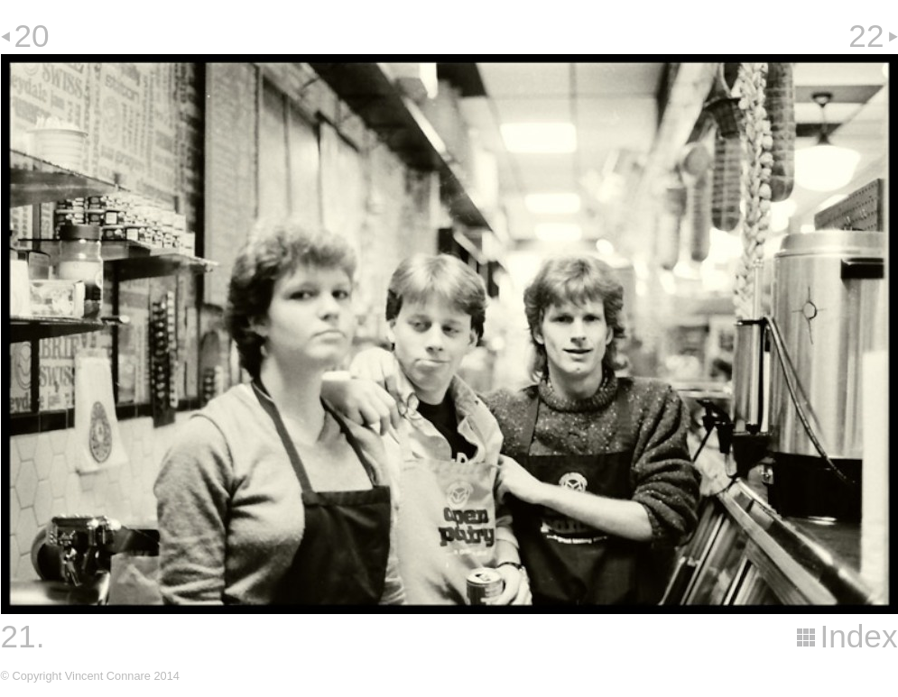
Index (858, 636)
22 (866, 35)
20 (32, 35)
